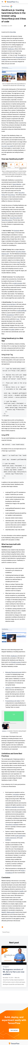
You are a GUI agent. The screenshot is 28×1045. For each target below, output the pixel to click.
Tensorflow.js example (11, 824)
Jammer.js (8, 687)
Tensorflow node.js (6, 220)
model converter (17, 283)
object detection (17, 184)
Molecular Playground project (13, 672)
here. (24, 85)
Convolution (16, 794)
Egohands (16, 230)
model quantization (20, 835)
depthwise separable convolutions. (14, 807)
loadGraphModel (21, 310)
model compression (10, 838)
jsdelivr (13, 329)
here (18, 262)
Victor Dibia (13, 32)
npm (18, 319)
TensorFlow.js (5, 932)
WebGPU (3, 912)
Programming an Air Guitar (12, 701)
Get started (14, 1030)
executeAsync (10, 315)
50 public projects (16, 662)
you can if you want (7, 146)
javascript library (11, 304)
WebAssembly (11, 912)
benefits (21, 891)
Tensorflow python (15, 218)
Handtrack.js (11, 49)
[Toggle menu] (2, 1)
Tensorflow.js (11, 195)
